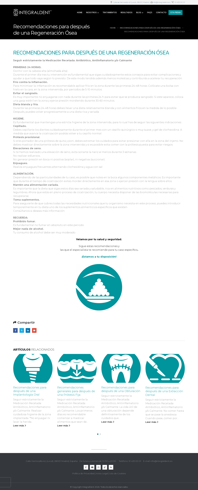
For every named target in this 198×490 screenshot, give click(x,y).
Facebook (15, 330)
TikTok (104, 466)
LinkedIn (28, 330)
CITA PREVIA (175, 12)
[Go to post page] (33, 368)
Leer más (19, 425)
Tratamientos (110, 12)
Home (79, 12)
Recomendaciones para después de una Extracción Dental (164, 391)
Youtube (92, 466)
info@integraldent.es (161, 2)
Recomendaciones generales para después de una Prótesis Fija (76, 391)
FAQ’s (149, 12)
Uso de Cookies (118, 472)
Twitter (21, 330)
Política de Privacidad (83, 472)
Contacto (161, 12)
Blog (138, 12)
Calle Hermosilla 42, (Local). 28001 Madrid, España (51, 460)
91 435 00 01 (180, 2)
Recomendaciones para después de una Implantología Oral (29, 391)
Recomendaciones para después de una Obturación (120, 389)
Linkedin (111, 466)
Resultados (126, 12)
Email (34, 330)
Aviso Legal (102, 472)
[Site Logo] (32, 12)
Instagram (98, 466)
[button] (98, 432)
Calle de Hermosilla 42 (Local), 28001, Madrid (131, 2)
